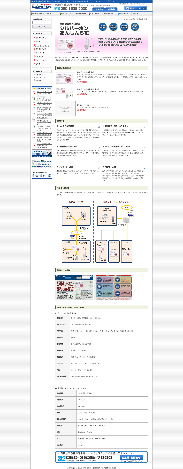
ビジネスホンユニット (42, 45)
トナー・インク (40, 60)
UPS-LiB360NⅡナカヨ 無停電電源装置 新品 (44, 133)
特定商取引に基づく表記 (126, 4)
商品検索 (39, 19)
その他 (37, 64)
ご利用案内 (38, 75)
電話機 (37, 41)
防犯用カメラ (39, 56)
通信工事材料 (39, 53)
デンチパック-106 (83, 105)
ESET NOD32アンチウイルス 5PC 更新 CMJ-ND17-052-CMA (44, 115)
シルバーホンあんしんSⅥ (86, 72)
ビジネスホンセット (41, 38)
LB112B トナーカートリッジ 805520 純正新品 (44, 122)
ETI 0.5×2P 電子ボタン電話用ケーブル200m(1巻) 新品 (44, 145)
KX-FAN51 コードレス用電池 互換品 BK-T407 (44, 93)
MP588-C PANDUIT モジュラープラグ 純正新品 (44, 139)
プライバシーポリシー (140, 4)
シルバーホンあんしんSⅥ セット (88, 89)
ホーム (150, 4)
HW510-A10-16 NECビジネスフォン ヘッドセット (44, 128)
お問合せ (38, 80)
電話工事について (41, 77)
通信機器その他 (40, 49)
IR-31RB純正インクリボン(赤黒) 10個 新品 (44, 99)
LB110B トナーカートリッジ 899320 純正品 (44, 103)
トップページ (119, 19)
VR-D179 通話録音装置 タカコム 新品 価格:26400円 (44, 109)
